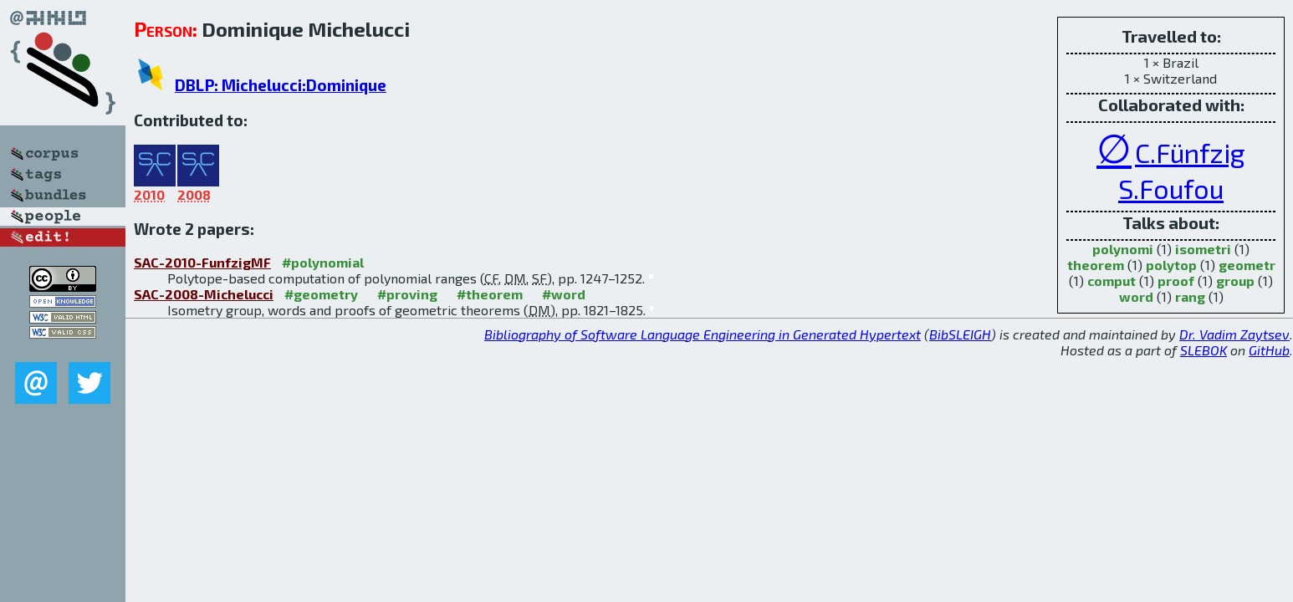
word (1136, 296)
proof (1176, 280)
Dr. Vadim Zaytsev (1234, 334)
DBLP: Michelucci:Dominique (280, 84)
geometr (1247, 265)
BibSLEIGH (960, 334)
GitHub (1269, 350)
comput (1111, 280)
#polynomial (323, 262)
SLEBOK (1203, 350)
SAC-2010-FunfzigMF (202, 262)
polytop (1171, 265)
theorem (1095, 265)
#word (563, 294)
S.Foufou (1171, 188)
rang (1190, 296)
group (1235, 280)
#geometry (321, 294)
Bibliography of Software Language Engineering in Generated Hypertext (702, 334)
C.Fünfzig (1190, 152)
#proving (407, 294)
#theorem (490, 294)
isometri (1203, 249)
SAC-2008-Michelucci (203, 294)
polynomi (1122, 249)
